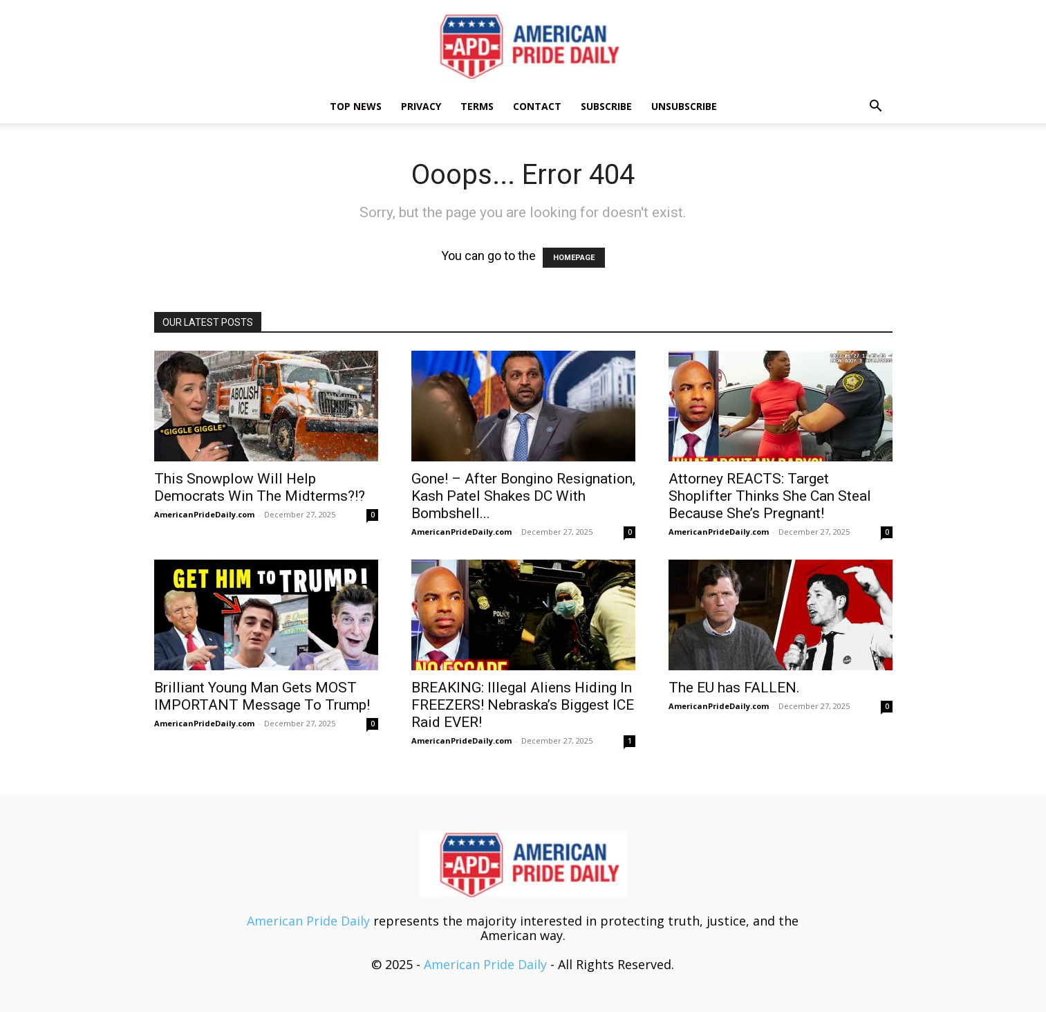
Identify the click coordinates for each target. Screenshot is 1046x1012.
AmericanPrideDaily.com (204, 514)
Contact (537, 106)
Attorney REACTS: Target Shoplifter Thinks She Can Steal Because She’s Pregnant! (770, 496)
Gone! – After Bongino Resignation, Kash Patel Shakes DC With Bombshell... (523, 496)
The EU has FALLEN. (734, 687)
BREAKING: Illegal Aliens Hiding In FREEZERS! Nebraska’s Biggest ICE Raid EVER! (522, 704)
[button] (876, 106)
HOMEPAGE (574, 257)
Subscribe (606, 106)
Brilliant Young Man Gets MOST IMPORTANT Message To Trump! (262, 696)
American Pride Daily (308, 920)
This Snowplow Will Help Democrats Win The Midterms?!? (259, 487)
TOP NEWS (356, 106)
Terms (477, 106)
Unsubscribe (684, 106)
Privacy (421, 106)
